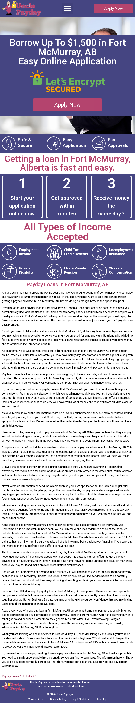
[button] (67, 8)
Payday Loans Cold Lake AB (19, 679)
